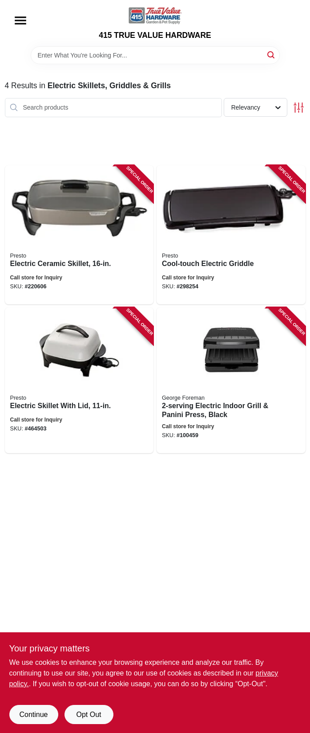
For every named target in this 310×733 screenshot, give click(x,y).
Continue (33, 714)
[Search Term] (155, 55)
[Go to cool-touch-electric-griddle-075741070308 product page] (231, 234)
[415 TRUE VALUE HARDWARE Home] (155, 15)
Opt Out (88, 714)
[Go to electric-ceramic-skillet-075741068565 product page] (79, 234)
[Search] (271, 54)
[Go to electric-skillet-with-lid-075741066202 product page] (79, 380)
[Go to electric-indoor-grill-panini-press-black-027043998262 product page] (231, 380)
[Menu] (20, 20)
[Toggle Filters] (299, 107)
